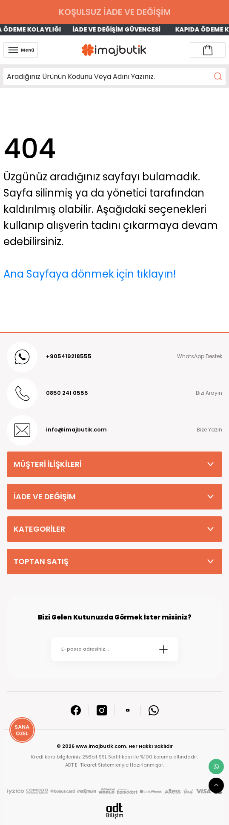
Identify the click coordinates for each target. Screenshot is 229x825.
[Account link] (208, 50)
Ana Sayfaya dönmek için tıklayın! (89, 274)
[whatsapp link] (216, 766)
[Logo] (114, 50)
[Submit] (163, 649)
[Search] (114, 76)
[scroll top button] (216, 785)
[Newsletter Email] (114, 649)
